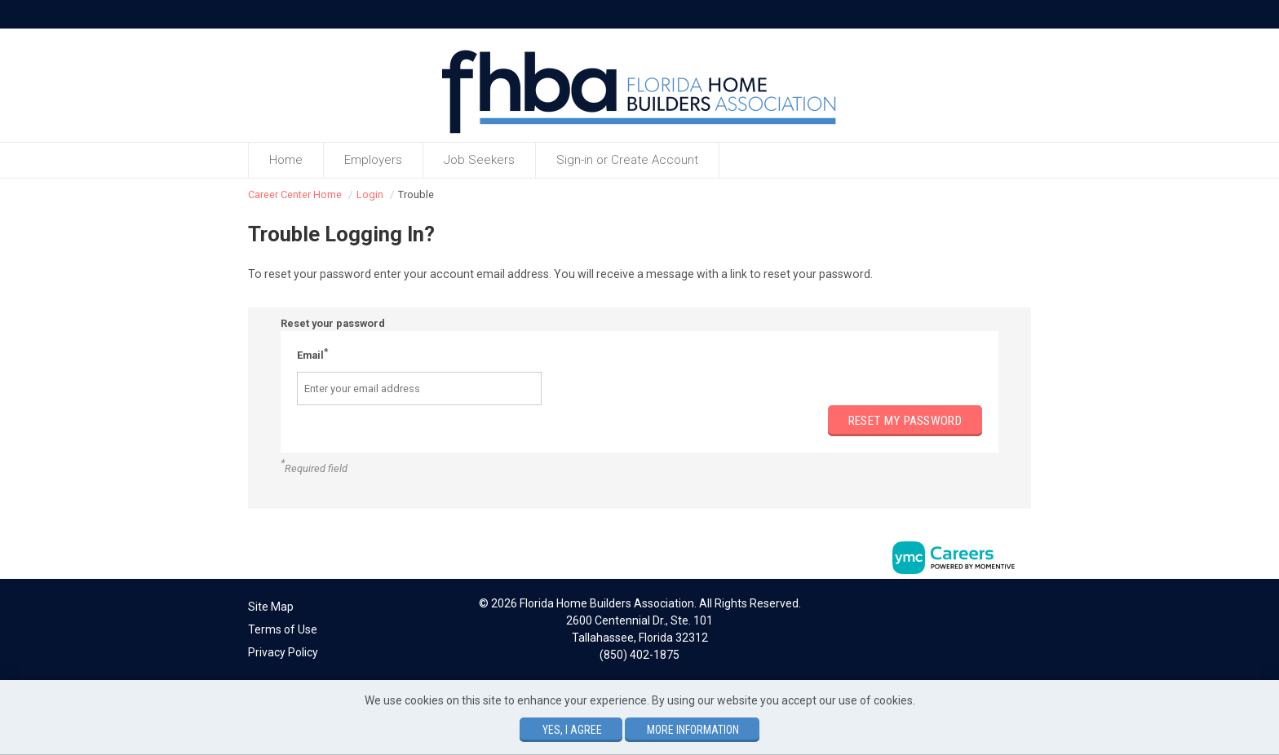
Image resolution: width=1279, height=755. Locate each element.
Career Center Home (295, 194)
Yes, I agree (572, 729)
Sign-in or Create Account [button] (627, 159)
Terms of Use (282, 629)
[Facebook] (991, 609)
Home (286, 159)
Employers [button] (373, 159)
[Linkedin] (1007, 609)
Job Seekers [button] (479, 159)
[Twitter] (1024, 609)
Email (312, 354)
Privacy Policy (283, 652)
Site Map (271, 606)
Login (369, 194)
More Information (693, 729)
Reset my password (905, 420)
